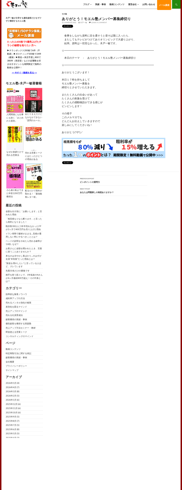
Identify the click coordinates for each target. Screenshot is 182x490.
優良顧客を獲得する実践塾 (18, 323)
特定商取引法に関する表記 (18, 353)
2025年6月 (11, 429)
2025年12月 (12, 404)
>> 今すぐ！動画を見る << (24, 72)
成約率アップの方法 (15, 298)
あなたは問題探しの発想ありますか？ (113, 190)
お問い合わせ (148, 4)
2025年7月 (11, 425)
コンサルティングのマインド (19, 336)
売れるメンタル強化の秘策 (18, 302)
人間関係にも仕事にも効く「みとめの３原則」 (14, 117)
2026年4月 (11, 387)
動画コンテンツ (116, 4)
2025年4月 (11, 437)
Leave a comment (99, 22)
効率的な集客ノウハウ (16, 294)
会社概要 (10, 361)
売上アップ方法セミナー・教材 (21, 327)
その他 (64, 14)
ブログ (86, 4)
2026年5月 (11, 383)
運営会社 (132, 4)
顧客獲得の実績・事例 (16, 319)
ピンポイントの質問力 (113, 180)
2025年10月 (12, 412)
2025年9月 (11, 416)
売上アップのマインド (16, 311)
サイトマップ (12, 370)
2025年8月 (11, 421)
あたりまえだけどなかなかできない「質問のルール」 (33, 117)
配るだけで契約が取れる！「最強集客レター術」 (33, 193)
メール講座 (164, 5)
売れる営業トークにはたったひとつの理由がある (33, 155)
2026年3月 (11, 391)
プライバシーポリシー (16, 366)
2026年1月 (11, 399)
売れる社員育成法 (14, 315)
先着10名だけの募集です (18, 270)
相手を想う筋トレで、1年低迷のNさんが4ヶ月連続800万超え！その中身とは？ (24, 277)
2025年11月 (12, 408)
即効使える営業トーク (16, 332)
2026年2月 (11, 395)
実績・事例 (100, 4)
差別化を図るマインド (16, 306)
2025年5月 (11, 433)
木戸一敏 (83, 22)
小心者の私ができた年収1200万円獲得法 (14, 193)
